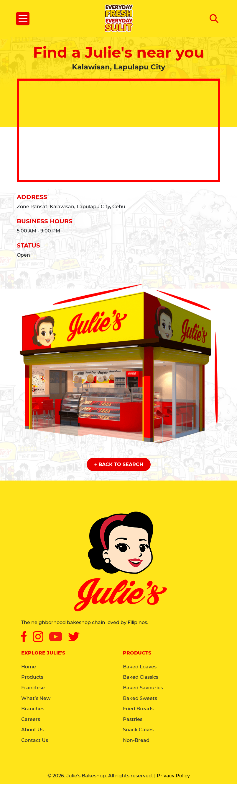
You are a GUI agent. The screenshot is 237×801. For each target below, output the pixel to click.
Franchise (33, 688)
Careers (30, 719)
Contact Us (34, 740)
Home (28, 667)
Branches (32, 709)
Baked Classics (140, 677)
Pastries (132, 719)
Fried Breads (138, 709)
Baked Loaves (140, 667)
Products (32, 677)
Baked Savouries (143, 688)
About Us (32, 729)
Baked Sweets (140, 698)
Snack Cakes (138, 729)
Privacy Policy (173, 776)
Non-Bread (136, 740)
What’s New (35, 698)
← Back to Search (118, 464)
